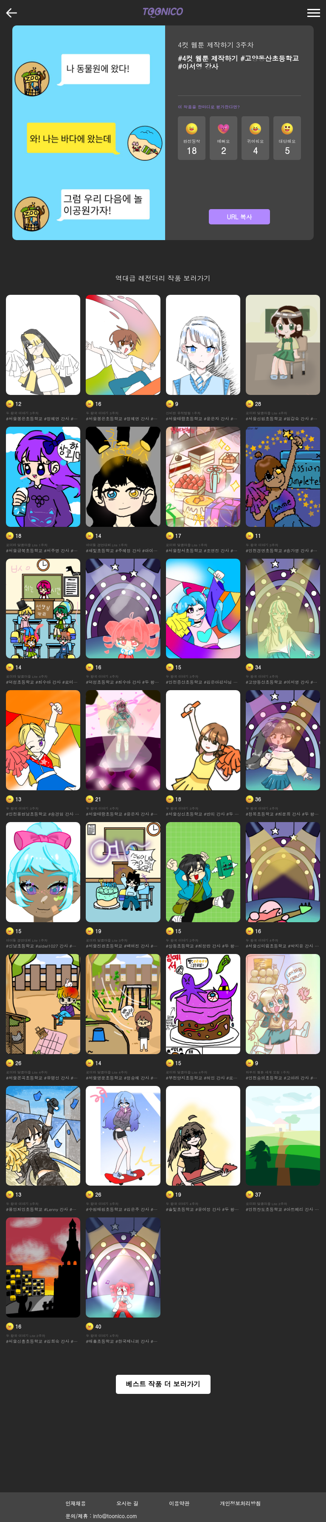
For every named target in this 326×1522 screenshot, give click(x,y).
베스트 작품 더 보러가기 (163, 1384)
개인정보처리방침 (240, 1503)
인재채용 (75, 1503)
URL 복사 (239, 217)
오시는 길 (127, 1503)
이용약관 (179, 1503)
